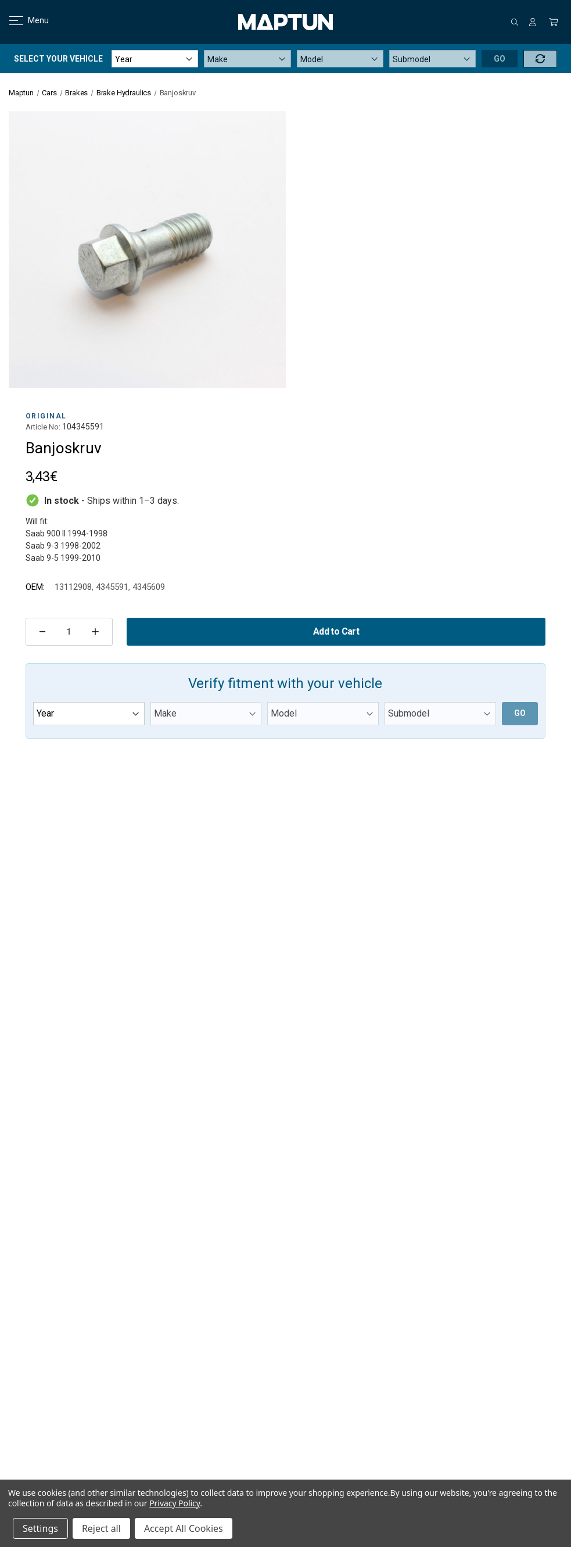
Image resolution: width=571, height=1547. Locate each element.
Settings (40, 1528)
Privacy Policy (174, 1503)
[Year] (155, 58)
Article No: (43, 426)
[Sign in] (532, 22)
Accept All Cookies (183, 1528)
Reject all (101, 1528)
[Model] (340, 58)
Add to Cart (336, 631)
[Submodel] (432, 58)
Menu (21, 20)
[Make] (247, 58)
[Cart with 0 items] (553, 22)
